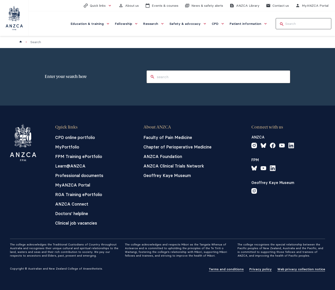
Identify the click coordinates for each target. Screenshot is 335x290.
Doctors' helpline (71, 213)
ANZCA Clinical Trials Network (173, 166)
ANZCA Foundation (162, 156)
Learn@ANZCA (70, 166)
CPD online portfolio (75, 137)
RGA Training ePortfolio (78, 194)
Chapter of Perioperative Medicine (177, 147)
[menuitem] (90, 23)
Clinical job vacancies (76, 223)
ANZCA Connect (71, 204)
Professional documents (79, 175)
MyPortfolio (67, 147)
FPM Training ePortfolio (78, 156)
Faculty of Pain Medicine (167, 137)
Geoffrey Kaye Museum (167, 175)
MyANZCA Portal (72, 185)
